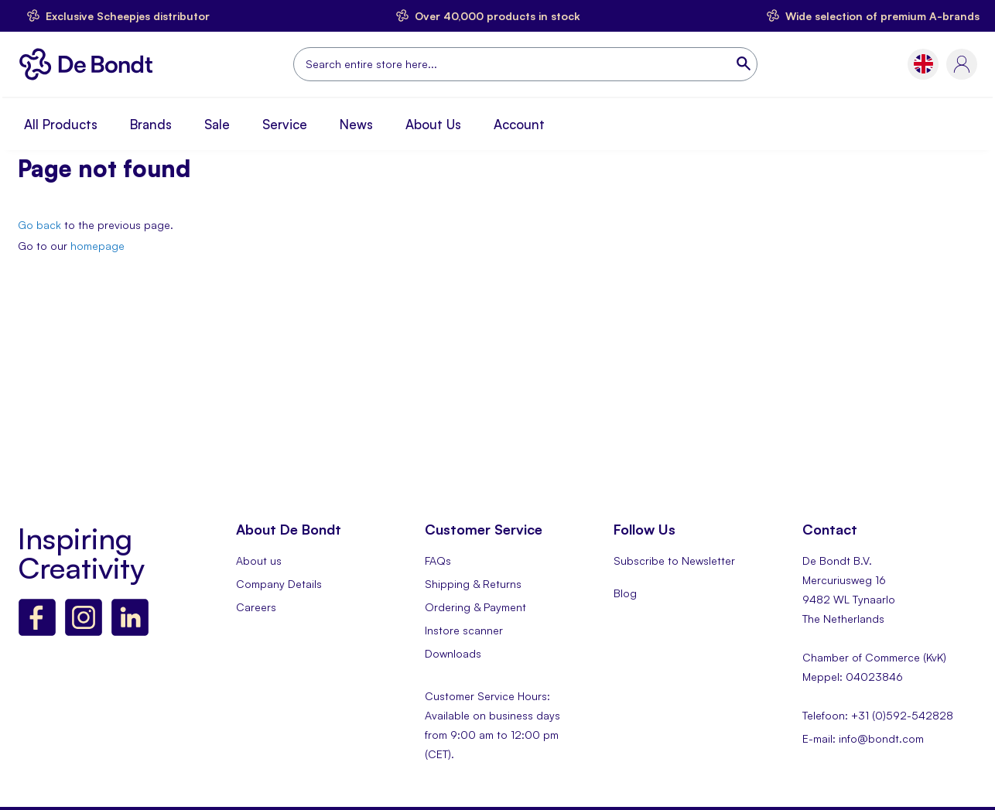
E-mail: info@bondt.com (863, 738)
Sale (217, 124)
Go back (39, 224)
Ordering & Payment (475, 606)
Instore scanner (464, 630)
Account (519, 124)
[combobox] (525, 64)
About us (259, 560)
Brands (151, 124)
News (356, 124)
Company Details (279, 583)
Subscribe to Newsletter (674, 560)
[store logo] (90, 64)
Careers (256, 606)
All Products (60, 124)
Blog (625, 593)
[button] (923, 63)
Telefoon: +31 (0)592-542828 (877, 715)
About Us (433, 124)
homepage (97, 245)
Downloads (453, 653)
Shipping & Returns (473, 583)
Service (284, 124)
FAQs (438, 560)
